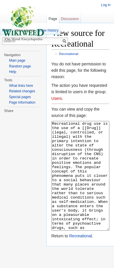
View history (49, 30)
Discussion (70, 18)
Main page (17, 60)
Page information (22, 102)
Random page (20, 66)
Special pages (20, 97)
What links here (21, 86)
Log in (106, 5)
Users (56, 98)
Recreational (68, 54)
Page (52, 18)
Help (12, 72)
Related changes (22, 91)
